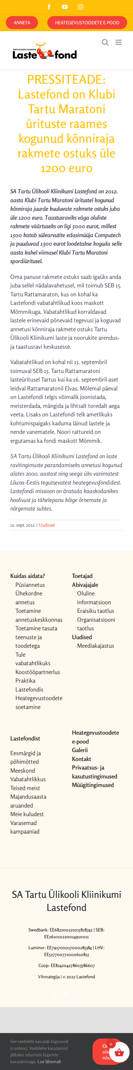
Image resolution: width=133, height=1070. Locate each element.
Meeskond (22, 770)
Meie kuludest (27, 813)
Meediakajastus (95, 645)
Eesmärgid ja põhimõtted (25, 757)
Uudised (47, 525)
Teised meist (25, 787)
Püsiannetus (30, 584)
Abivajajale (85, 584)
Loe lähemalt (49, 1061)
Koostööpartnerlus (37, 671)
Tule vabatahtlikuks (32, 659)
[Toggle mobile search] (105, 42)
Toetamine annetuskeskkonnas (38, 615)
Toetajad (82, 575)
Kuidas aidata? (27, 575)
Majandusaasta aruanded (28, 801)
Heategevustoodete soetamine (38, 702)
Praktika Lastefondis (29, 685)
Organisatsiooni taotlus (96, 624)
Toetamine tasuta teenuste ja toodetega (36, 636)
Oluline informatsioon (94, 598)
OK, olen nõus (107, 1051)
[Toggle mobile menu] (119, 42)
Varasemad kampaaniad (24, 827)
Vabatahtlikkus (28, 779)
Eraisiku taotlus (95, 610)
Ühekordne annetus (28, 598)
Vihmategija (49, 976)
